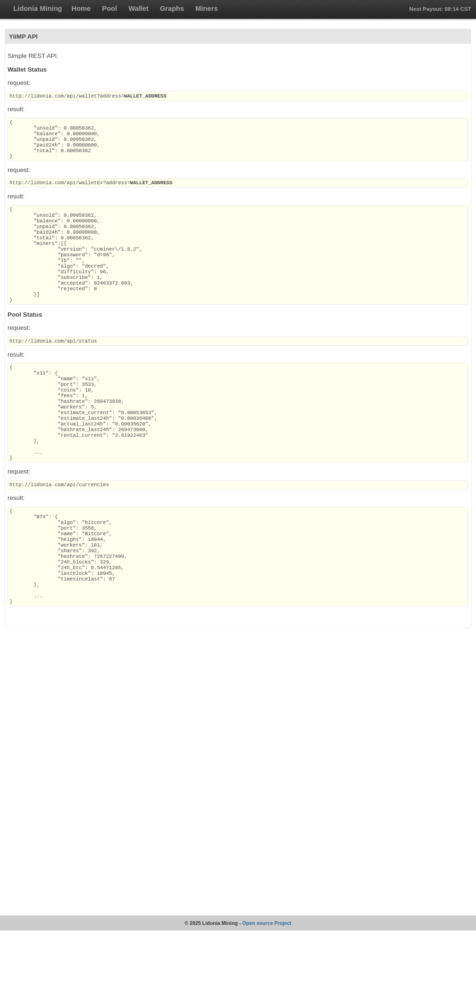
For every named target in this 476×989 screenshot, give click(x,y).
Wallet (138, 8)
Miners (206, 8)
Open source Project (266, 981)
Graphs (172, 8)
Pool (109, 8)
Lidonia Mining (37, 8)
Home (81, 8)
